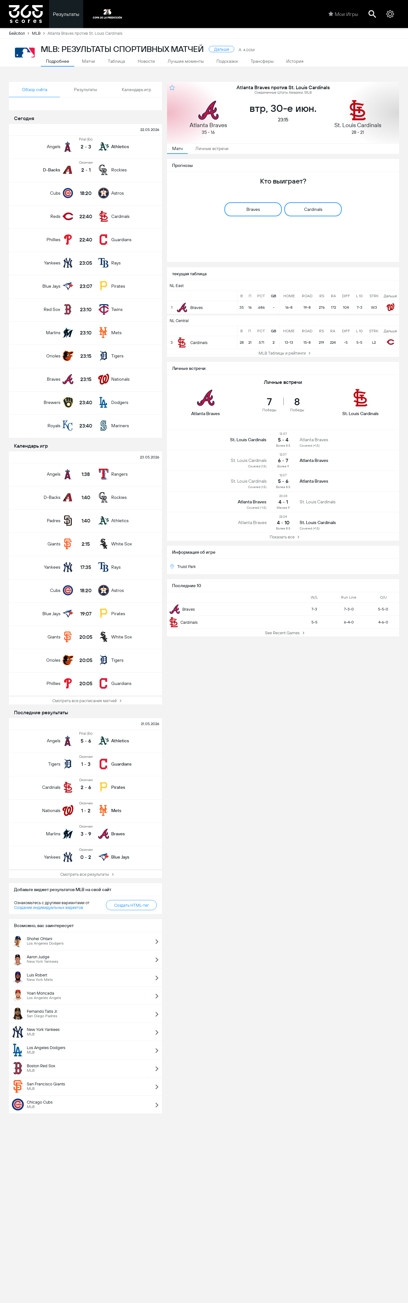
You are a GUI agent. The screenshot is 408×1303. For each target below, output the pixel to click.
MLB (39, 33)
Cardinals (184, 622)
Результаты (66, 14)
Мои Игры (343, 14)
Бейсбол (20, 33)
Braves (182, 609)
